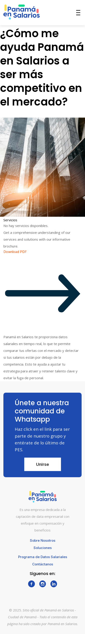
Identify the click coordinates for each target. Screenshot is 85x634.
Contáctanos (42, 564)
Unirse (42, 464)
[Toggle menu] (78, 12)
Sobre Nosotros (42, 540)
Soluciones (43, 548)
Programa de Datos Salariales (42, 557)
